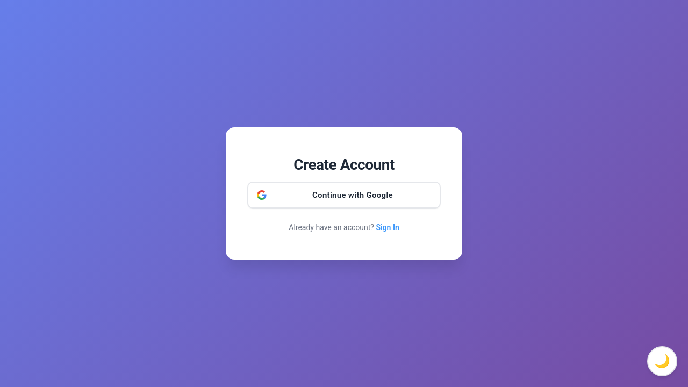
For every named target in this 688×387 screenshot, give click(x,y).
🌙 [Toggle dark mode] (662, 361)
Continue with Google (352, 195)
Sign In (387, 227)
